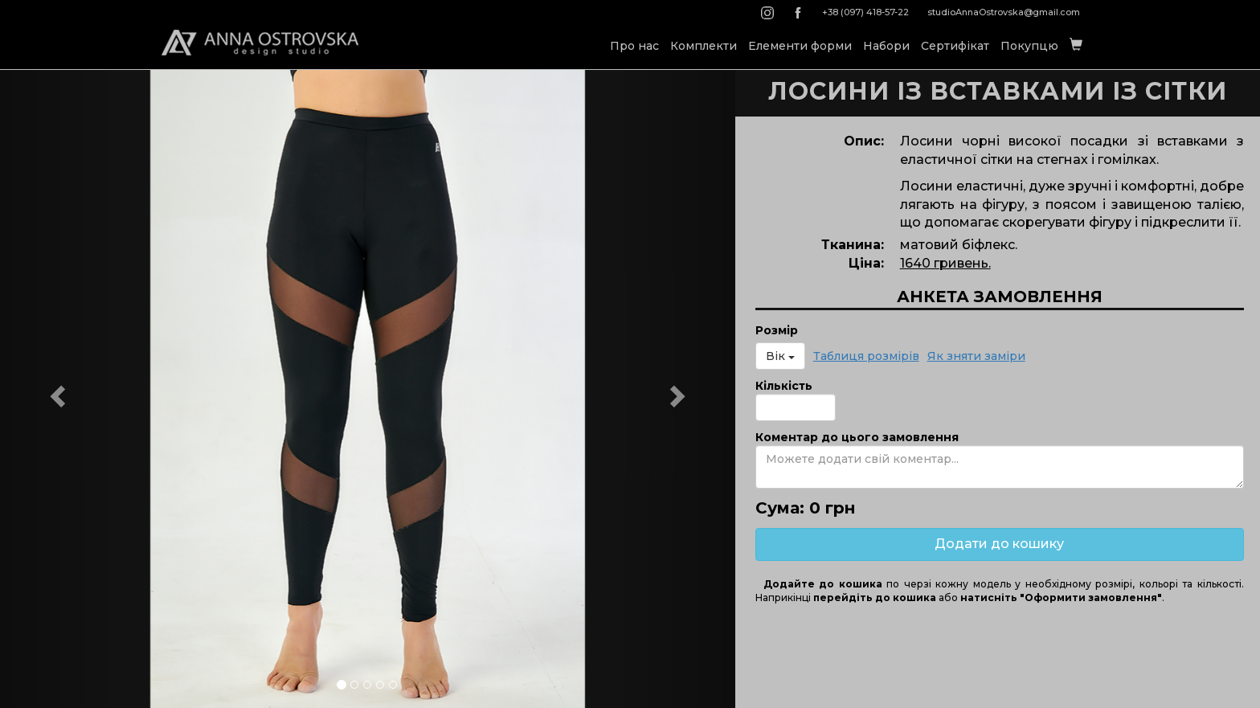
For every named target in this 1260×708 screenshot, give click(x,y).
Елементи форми (800, 46)
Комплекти (703, 46)
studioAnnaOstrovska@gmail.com (1003, 12)
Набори (886, 46)
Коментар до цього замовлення (857, 437)
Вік (780, 356)
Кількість (783, 386)
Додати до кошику (999, 543)
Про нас (634, 46)
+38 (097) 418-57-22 (865, 12)
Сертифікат (955, 46)
